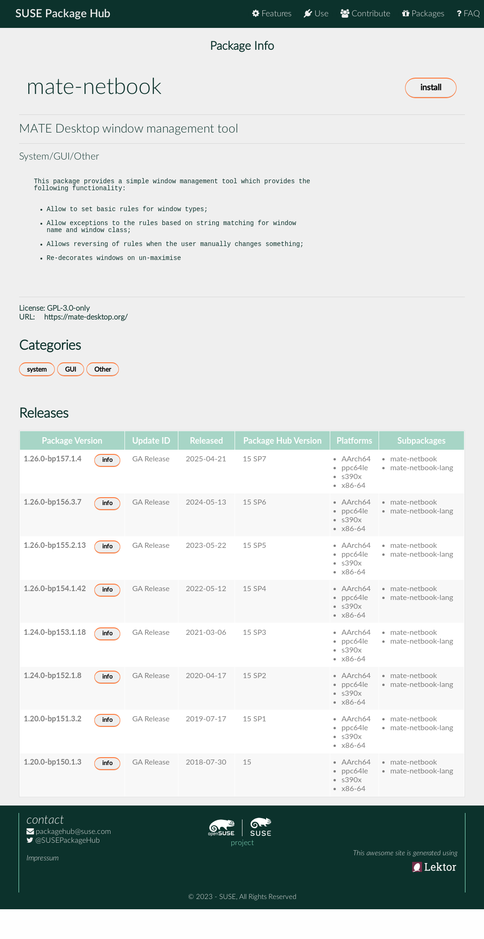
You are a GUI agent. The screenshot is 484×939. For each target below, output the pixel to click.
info (107, 490)
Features (272, 13)
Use (316, 13)
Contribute (365, 13)
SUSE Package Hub (63, 14)
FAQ (468, 13)
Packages (423, 13)
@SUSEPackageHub (63, 870)
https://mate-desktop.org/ (86, 347)
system (37, 399)
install (430, 88)
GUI (70, 399)
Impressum (42, 888)
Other (102, 399)
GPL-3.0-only (68, 338)
